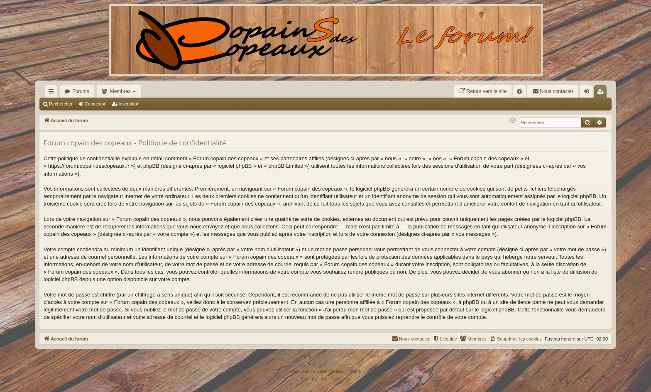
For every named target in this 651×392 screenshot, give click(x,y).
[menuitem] (483, 91)
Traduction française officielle (316, 371)
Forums (80, 91)
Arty (311, 364)
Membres (120, 91)
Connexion (96, 103)
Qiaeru (355, 371)
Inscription (129, 103)
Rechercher (61, 103)
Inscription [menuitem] (602, 93)
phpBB (306, 356)
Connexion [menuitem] (588, 93)
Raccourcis (52, 93)
